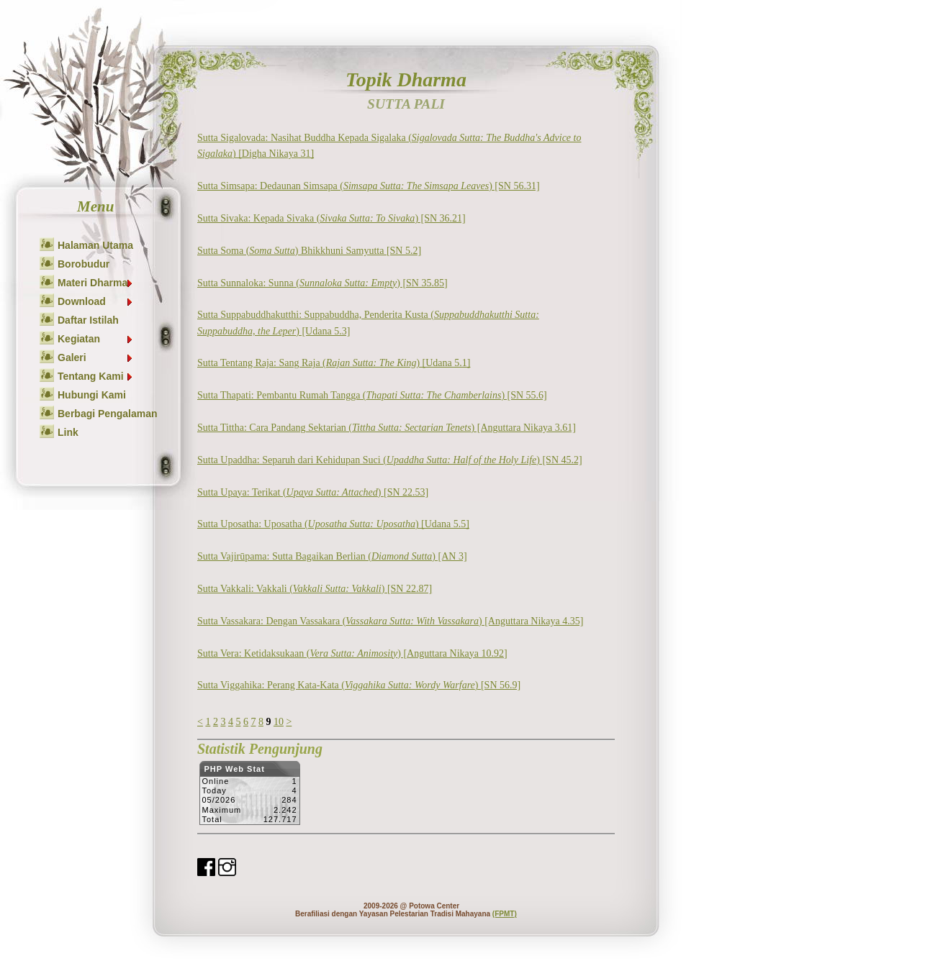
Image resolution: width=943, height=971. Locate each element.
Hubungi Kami (92, 395)
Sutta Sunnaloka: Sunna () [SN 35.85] (322, 283)
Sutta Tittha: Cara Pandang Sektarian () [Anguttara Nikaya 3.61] (386, 427)
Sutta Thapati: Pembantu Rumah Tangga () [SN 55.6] (372, 395)
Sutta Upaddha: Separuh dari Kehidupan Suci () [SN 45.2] (389, 460)
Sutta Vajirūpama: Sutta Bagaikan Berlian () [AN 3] (332, 556)
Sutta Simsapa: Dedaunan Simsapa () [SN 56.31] (368, 186)
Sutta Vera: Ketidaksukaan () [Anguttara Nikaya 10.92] (352, 653)
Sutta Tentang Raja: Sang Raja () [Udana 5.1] (333, 362)
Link (68, 432)
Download (96, 301)
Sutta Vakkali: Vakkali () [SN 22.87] (314, 588)
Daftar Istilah (88, 320)
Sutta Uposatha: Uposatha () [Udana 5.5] (333, 524)
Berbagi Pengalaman (108, 413)
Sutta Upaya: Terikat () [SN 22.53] (312, 492)
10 (279, 721)
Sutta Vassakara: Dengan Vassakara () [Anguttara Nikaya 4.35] (390, 621)
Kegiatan (96, 339)
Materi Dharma (96, 282)
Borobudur (83, 264)
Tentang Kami (96, 376)
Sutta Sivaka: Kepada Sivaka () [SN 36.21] (331, 218)
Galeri (96, 357)
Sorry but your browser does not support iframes (249, 797)
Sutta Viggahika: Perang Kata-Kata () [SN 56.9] (358, 685)
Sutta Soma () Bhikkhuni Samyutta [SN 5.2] (309, 250)
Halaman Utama (95, 245)
